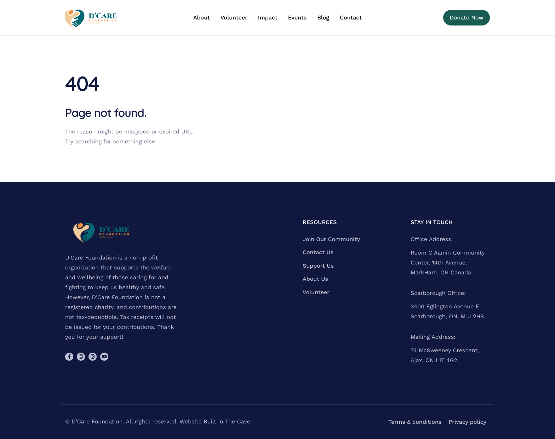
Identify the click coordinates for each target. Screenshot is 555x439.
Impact (268, 18)
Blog (323, 18)
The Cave (237, 421)
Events (297, 18)
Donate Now (467, 17)
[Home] (91, 18)
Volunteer (234, 18)
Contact (351, 18)
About (201, 18)
